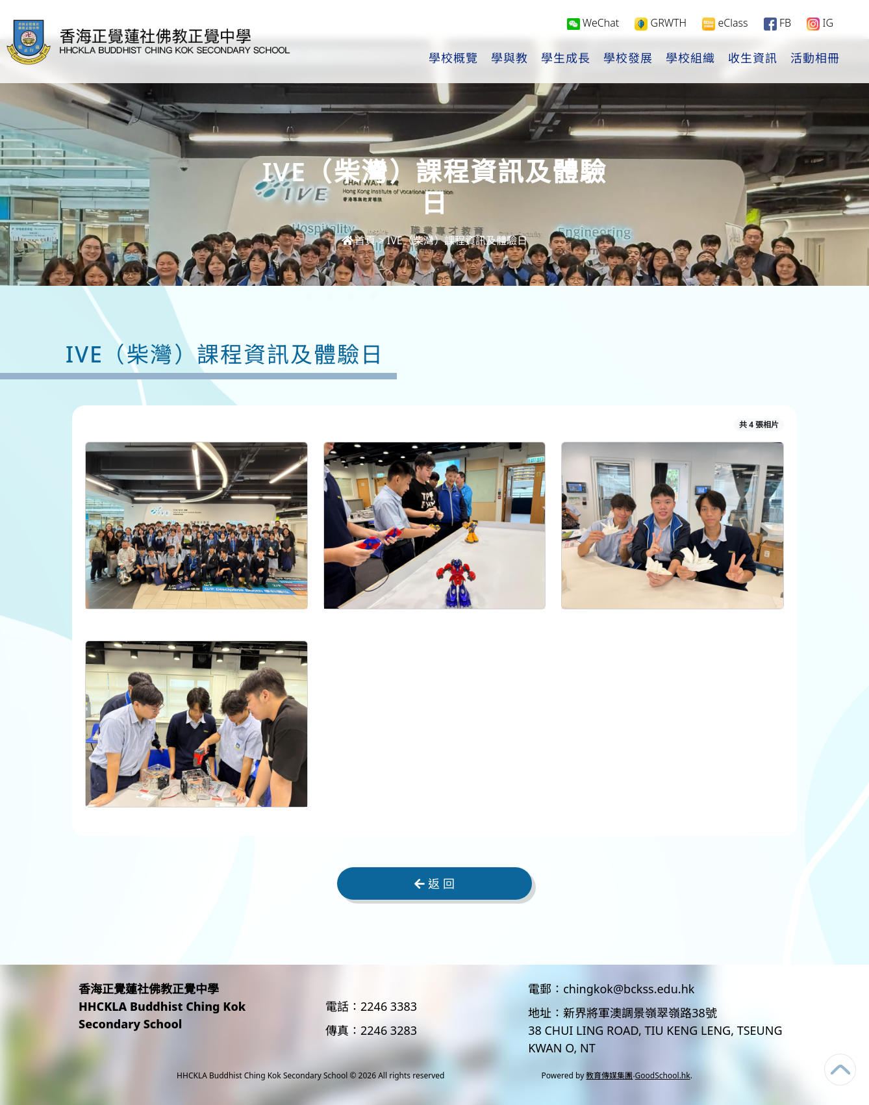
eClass (725, 23)
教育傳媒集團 (609, 1075)
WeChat (593, 23)
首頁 (358, 240)
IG (820, 23)
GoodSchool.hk (662, 1075)
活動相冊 (815, 59)
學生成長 (565, 59)
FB (777, 23)
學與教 (509, 59)
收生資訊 (752, 59)
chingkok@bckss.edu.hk (628, 989)
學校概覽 (453, 59)
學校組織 (690, 59)
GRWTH (660, 23)
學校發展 (628, 59)
